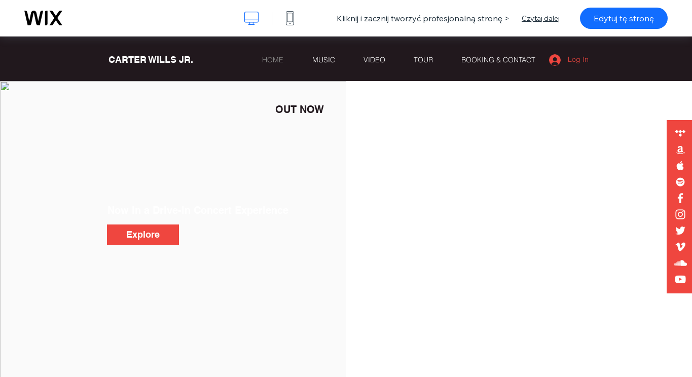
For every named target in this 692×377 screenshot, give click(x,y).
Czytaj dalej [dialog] (541, 18)
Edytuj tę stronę (624, 18)
